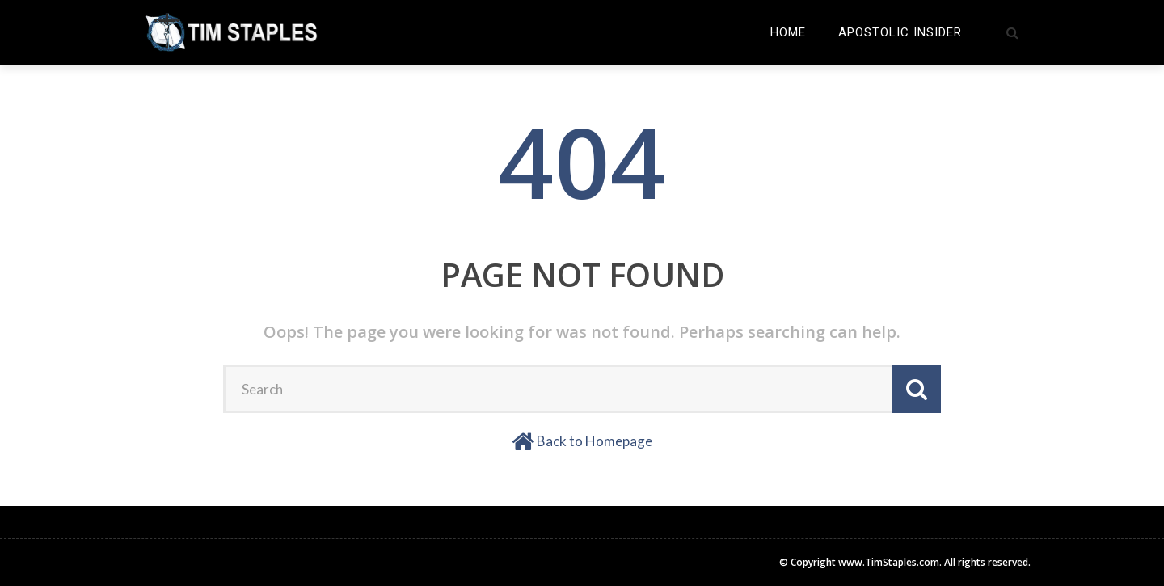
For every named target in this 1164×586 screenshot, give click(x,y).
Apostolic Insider (900, 32)
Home (788, 32)
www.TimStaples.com (888, 562)
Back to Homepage (594, 440)
